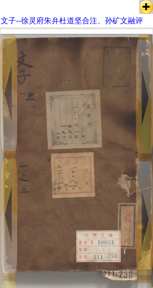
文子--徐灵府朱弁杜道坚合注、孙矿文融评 (72, 20)
